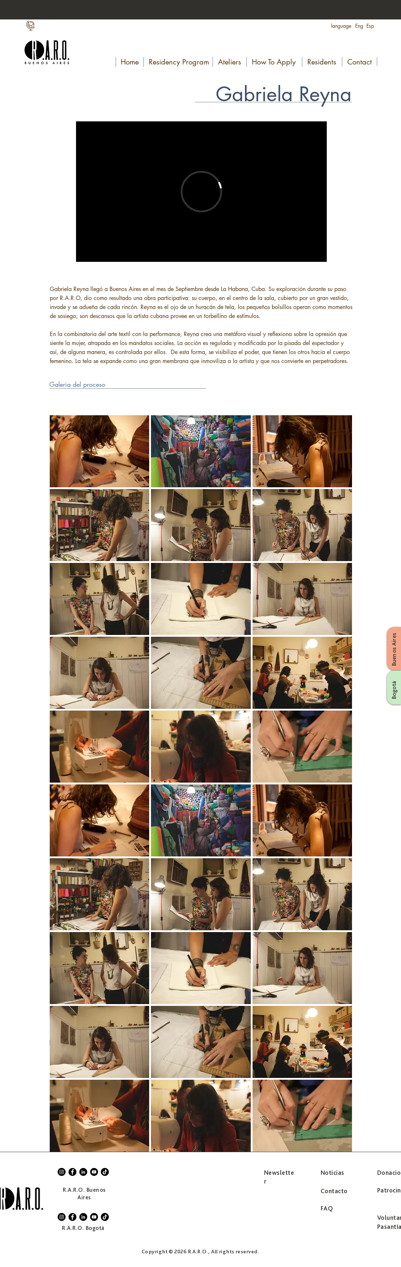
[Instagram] (62, 1172)
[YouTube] (94, 1172)
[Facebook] (72, 1172)
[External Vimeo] (201, 191)
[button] (100, 451)
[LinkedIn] (83, 1172)
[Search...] (355, 10)
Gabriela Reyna (284, 94)
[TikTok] (105, 1172)
